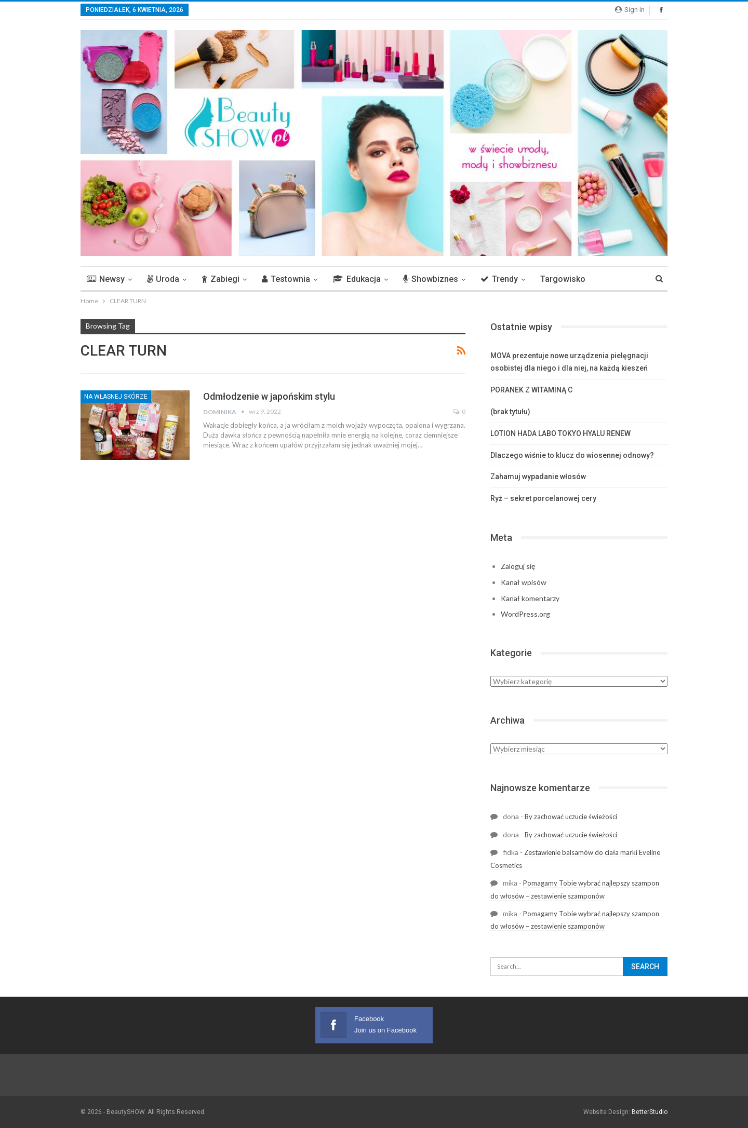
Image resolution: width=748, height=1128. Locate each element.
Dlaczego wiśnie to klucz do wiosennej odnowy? (572, 455)
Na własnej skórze (116, 396)
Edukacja (356, 279)
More (610, 279)
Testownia (286, 279)
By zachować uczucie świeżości (571, 816)
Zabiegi (220, 279)
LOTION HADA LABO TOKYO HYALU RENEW (560, 433)
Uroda (163, 279)
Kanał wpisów (523, 582)
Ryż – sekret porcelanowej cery (543, 498)
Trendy (499, 279)
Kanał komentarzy (530, 598)
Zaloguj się (518, 566)
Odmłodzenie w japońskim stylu (269, 396)
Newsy (106, 279)
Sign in (630, 9)
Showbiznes (430, 279)
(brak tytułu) (510, 411)
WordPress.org (525, 613)
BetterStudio (649, 1112)
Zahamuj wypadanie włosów (538, 476)
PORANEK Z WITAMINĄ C (531, 390)
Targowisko (562, 279)
